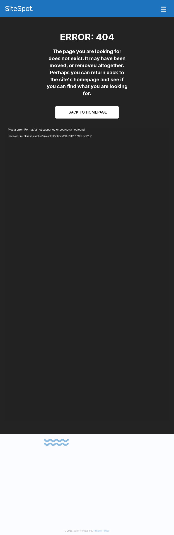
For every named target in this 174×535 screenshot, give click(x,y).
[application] (87, 274)
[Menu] (163, 9)
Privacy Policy (101, 530)
